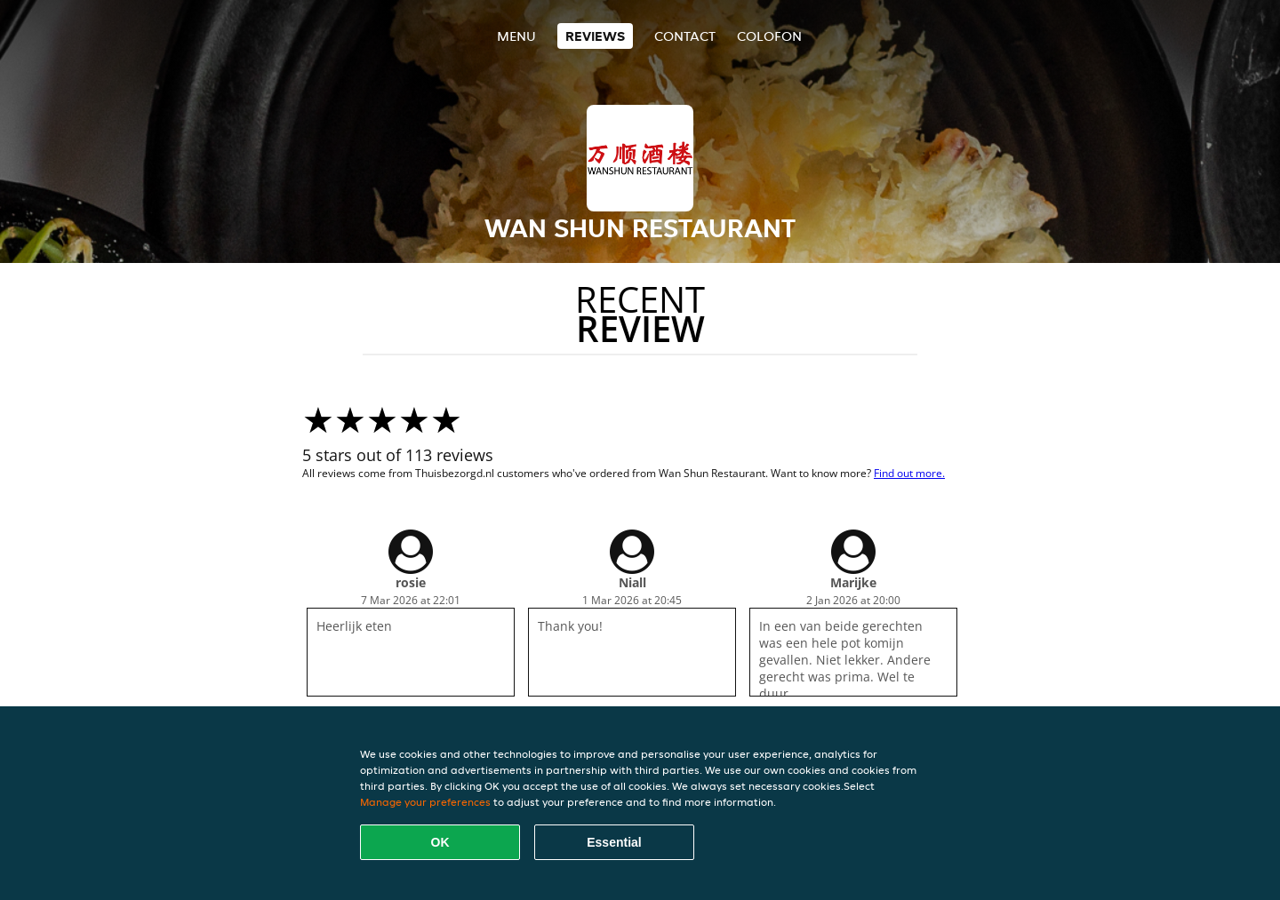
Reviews (595, 36)
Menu (516, 36)
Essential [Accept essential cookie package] (614, 842)
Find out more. (909, 473)
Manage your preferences (425, 801)
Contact (685, 36)
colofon (769, 36)
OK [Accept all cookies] (440, 842)
